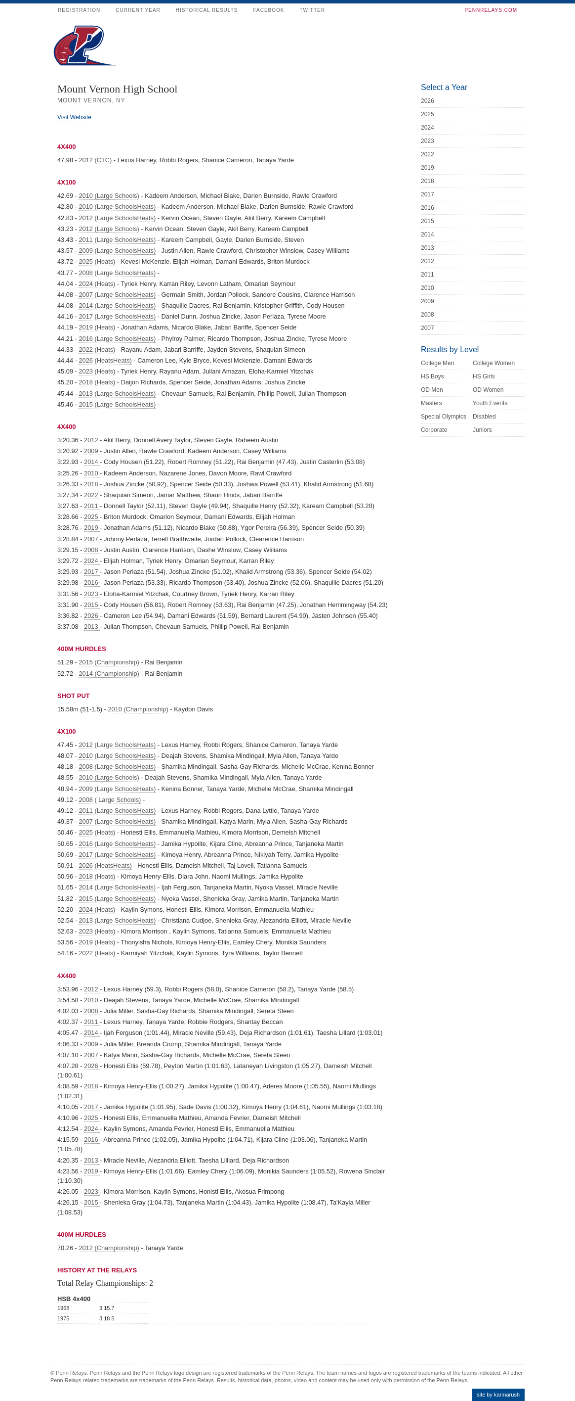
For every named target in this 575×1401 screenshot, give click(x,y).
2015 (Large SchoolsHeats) (117, 404)
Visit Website (74, 117)
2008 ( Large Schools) (110, 799)
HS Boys (432, 376)
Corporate (434, 429)
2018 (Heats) (97, 382)
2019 (92, 527)
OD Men (432, 389)
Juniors (482, 429)
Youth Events (490, 403)
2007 (92, 539)
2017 (92, 571)
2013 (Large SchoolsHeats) (117, 393)
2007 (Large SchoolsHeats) (117, 294)
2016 (92, 582)
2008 (92, 550)
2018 (92, 484)
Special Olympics (443, 416)
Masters (431, 403)
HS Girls (484, 376)
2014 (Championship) (109, 673)
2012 (92, 440)
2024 (92, 560)
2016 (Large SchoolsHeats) (117, 338)
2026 (92, 615)
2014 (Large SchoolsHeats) (117, 305)
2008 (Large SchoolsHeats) (117, 273)
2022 (92, 495)
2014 (92, 462)
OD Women (488, 389)
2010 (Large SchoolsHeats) (117, 206)
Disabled (484, 416)
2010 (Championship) (138, 709)
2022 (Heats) (97, 349)
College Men (437, 363)
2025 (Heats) (97, 261)
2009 (92, 451)
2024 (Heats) (97, 283)
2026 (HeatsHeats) (105, 360)
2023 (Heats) (97, 371)
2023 (92, 594)
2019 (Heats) (97, 327)
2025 (92, 516)
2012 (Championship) (109, 1248)
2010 (92, 473)
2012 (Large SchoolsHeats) (117, 218)
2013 (92, 626)
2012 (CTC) (95, 160)
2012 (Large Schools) (109, 229)
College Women (494, 363)
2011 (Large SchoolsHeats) (117, 239)
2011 (92, 506)
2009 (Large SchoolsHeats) (117, 250)
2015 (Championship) (109, 662)
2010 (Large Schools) (109, 195)
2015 (92, 604)
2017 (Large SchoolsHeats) (117, 316)
